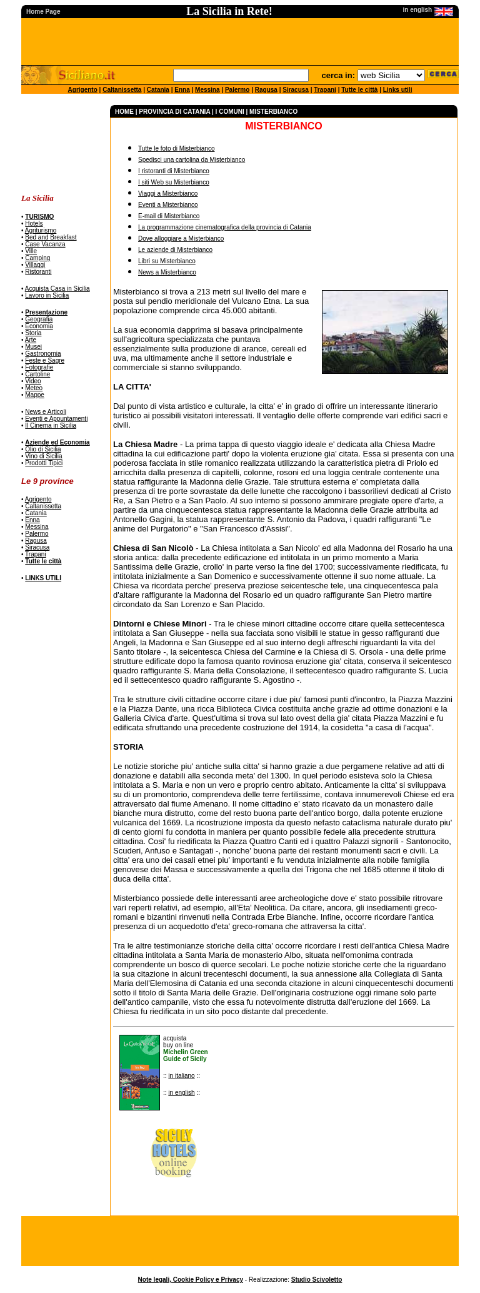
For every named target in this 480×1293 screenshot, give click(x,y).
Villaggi (35, 264)
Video (33, 381)
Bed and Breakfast (50, 237)
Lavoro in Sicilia (47, 295)
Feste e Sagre (44, 360)
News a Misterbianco (167, 272)
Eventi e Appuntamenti (56, 418)
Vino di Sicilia (43, 456)
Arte (30, 339)
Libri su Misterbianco (167, 261)
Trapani (325, 89)
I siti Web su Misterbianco (173, 182)
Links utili (397, 89)
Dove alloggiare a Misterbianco (181, 238)
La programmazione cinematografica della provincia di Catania (224, 227)
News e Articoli (45, 411)
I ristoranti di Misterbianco (173, 171)
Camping (37, 257)
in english (181, 1092)
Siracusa (295, 89)
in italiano (181, 1075)
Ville (31, 251)
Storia (33, 333)
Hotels (33, 223)
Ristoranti (38, 271)
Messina (207, 89)
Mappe (34, 394)
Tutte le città (359, 89)
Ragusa (266, 89)
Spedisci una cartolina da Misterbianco (191, 159)
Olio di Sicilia (43, 449)
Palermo (237, 89)
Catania (158, 89)
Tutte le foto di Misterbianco (176, 148)
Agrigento (83, 89)
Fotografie (39, 367)
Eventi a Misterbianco (168, 204)
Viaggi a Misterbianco (168, 193)
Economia (38, 326)
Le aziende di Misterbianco (175, 249)
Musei (33, 346)
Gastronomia (43, 353)
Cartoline (37, 374)
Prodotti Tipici (43, 463)
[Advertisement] (60, 144)
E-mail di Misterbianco (168, 216)
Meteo (33, 388)
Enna (181, 89)
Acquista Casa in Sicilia (57, 288)
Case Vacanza (45, 244)
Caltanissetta (121, 89)
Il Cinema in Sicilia (50, 425)
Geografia (38, 319)
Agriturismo (41, 230)
